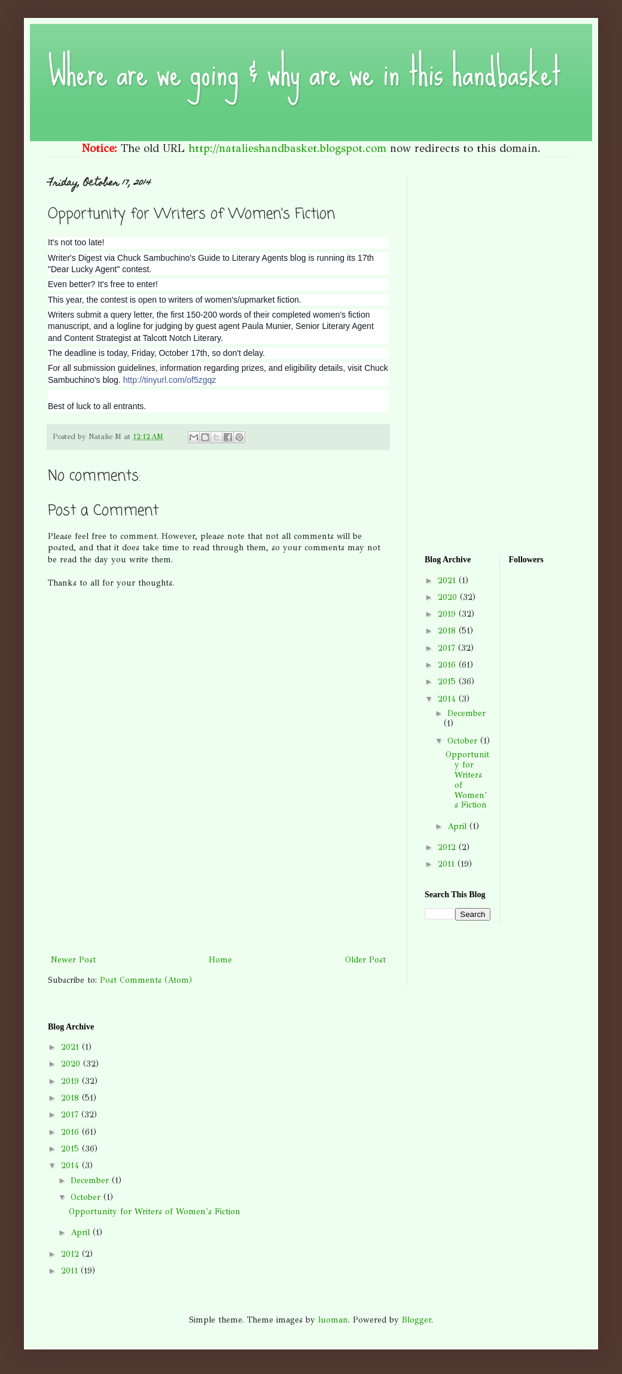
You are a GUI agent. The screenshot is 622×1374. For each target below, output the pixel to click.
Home (220, 960)
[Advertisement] (218, 900)
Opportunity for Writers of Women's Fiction (467, 780)
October (463, 741)
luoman (333, 1320)
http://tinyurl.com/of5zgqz (170, 380)
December (466, 713)
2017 (448, 648)
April (458, 826)
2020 (449, 597)
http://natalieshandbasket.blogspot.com (287, 148)
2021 (448, 580)
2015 (448, 682)
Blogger (416, 1320)
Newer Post (73, 960)
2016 (448, 665)
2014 (448, 699)
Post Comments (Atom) (146, 980)
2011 (448, 864)
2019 (448, 614)
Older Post (365, 960)
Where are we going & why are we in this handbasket (304, 72)
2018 (448, 631)
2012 (448, 847)
